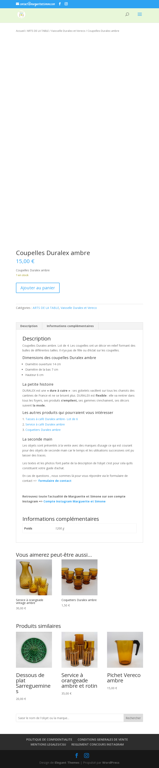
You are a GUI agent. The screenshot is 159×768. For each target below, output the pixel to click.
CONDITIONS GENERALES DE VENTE (103, 739)
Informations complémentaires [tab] (70, 326)
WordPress (110, 762)
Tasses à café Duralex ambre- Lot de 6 (51, 419)
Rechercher (133, 718)
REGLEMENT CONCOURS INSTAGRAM (97, 744)
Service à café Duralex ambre (45, 424)
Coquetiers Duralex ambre (43, 430)
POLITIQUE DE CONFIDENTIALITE (49, 739)
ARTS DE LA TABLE (38, 31)
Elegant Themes (67, 762)
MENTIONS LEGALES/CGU (48, 744)
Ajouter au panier (37, 288)
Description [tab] (28, 326)
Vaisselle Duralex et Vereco (68, 31)
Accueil (20, 31)
